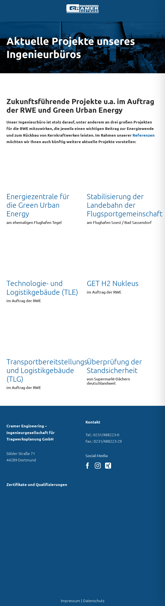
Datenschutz (93, 600)
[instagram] (98, 466)
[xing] (108, 466)
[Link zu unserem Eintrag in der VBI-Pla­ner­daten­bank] (23, 508)
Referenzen (144, 135)
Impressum (70, 600)
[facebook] (87, 466)
